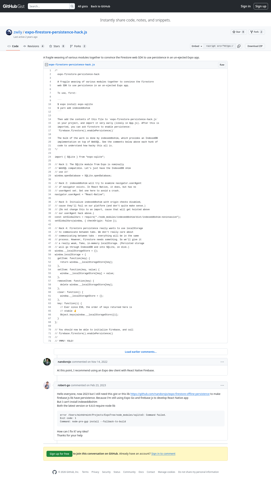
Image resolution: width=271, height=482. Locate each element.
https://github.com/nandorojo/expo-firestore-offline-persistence (170, 394)
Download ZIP (255, 46)
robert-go (64, 385)
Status (117, 472)
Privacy (95, 472)
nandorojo (64, 361)
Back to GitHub (100, 6)
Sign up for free (59, 454)
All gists (83, 6)
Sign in (246, 6)
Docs (141, 472)
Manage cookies (166, 472)
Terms (85, 472)
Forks (78, 46)
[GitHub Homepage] (54, 472)
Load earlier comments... (141, 352)
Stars (57, 46)
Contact (151, 472)
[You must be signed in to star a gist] (239, 32)
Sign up (260, 6)
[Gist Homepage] (14, 6)
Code (13, 46)
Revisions (34, 46)
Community (129, 472)
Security (106, 472)
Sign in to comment (163, 453)
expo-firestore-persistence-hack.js (56, 32)
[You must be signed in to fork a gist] (256, 32)
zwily (18, 32)
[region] (135, 206)
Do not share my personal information (198, 472)
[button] (239, 46)
